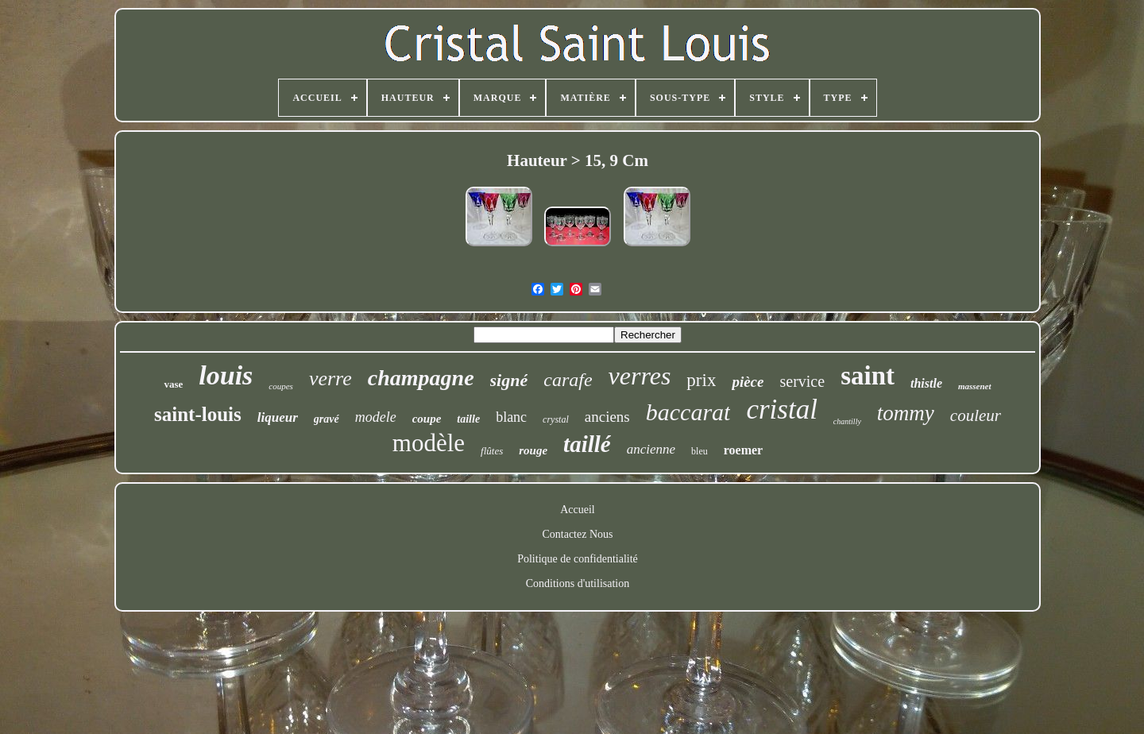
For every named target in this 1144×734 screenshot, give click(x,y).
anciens (607, 416)
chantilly (847, 421)
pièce (747, 381)
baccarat (688, 412)
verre (330, 378)
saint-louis (198, 414)
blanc (511, 417)
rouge (533, 450)
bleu (699, 451)
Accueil (577, 510)
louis (226, 375)
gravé (326, 419)
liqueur (277, 417)
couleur (975, 415)
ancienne (651, 449)
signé (509, 380)
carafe (567, 379)
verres (640, 375)
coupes (281, 386)
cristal (781, 409)
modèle (428, 443)
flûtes (492, 451)
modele (375, 417)
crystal (556, 419)
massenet (974, 386)
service (802, 381)
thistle (926, 383)
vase (173, 384)
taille (468, 419)
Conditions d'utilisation (577, 583)
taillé (587, 444)
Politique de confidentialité (577, 559)
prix (701, 380)
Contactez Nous (577, 534)
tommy (905, 413)
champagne (421, 377)
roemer (743, 450)
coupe (427, 418)
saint (868, 375)
